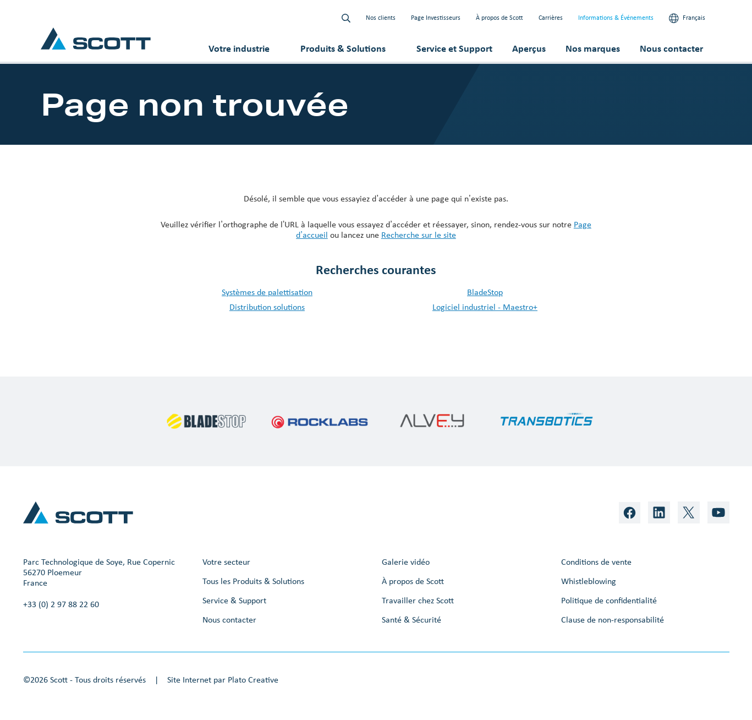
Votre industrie (239, 48)
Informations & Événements (616, 17)
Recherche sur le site (418, 235)
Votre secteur (226, 562)
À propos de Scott (499, 17)
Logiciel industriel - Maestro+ (484, 307)
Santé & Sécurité (411, 619)
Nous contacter (671, 48)
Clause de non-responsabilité (612, 619)
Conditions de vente (596, 562)
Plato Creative (253, 679)
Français (687, 18)
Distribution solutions (267, 307)
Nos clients (381, 17)
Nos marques (593, 48)
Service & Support (234, 600)
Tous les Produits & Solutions (253, 581)
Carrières (551, 17)
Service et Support (454, 48)
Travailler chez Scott (418, 600)
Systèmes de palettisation (267, 292)
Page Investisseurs (435, 17)
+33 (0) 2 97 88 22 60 (61, 604)
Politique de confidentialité (609, 600)
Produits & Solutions (343, 48)
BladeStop (485, 292)
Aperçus (529, 48)
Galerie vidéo (406, 562)
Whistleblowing (588, 581)
